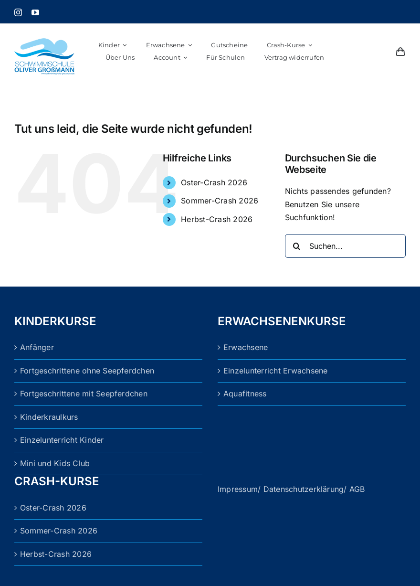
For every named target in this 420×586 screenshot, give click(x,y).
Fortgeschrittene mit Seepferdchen (83, 393)
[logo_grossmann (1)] (44, 30)
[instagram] (18, 12)
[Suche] (297, 246)
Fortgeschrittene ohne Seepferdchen (87, 370)
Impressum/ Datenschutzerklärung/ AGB (291, 489)
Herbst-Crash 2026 (216, 219)
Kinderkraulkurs (49, 417)
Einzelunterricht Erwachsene (275, 370)
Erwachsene (245, 347)
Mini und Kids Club (55, 463)
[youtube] (35, 12)
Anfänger (37, 347)
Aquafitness (245, 393)
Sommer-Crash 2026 (219, 200)
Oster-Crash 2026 (214, 182)
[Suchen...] (345, 246)
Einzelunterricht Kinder (62, 440)
